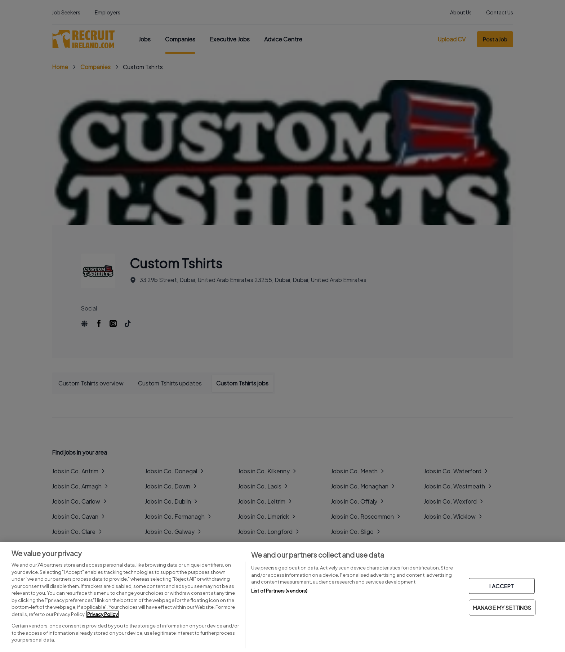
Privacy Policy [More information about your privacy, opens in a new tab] (102, 614)
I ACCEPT (501, 585)
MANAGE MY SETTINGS (502, 607)
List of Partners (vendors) (279, 591)
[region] (282, 597)
